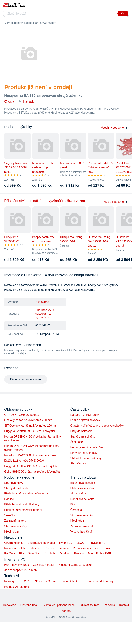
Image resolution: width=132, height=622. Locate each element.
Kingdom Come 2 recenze (75, 564)
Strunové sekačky (15, 526)
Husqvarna (42, 301)
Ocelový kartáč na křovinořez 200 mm (28, 420)
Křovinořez (77, 520)
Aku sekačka (78, 493)
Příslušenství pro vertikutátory (23, 509)
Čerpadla (76, 509)
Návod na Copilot (46, 581)
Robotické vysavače (85, 548)
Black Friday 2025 (99, 553)
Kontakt (124, 605)
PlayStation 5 (97, 542)
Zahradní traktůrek (82, 526)
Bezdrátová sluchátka (41, 542)
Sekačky (9, 515)
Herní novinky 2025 (16, 564)
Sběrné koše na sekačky (85, 458)
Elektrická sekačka (82, 488)
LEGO (80, 542)
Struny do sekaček (16, 488)
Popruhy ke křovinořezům (86, 447)
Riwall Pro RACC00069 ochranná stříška (30, 455)
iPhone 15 (65, 542)
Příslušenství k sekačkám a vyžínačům (31, 22)
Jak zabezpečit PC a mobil (21, 570)
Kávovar (49, 548)
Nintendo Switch (14, 548)
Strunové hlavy (13, 482)
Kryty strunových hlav (84, 452)
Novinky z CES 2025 (17, 581)
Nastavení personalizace (59, 605)
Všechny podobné (114, 127)
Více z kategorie (115, 201)
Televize (34, 548)
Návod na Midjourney (99, 581)
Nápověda (9, 605)
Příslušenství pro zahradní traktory (26, 493)
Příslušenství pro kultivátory (21, 504)
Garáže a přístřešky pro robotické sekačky (97, 425)
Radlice (9, 499)
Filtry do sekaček (81, 431)
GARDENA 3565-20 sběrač (21, 414)
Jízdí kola (49, 553)
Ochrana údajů (29, 605)
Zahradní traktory (15, 520)
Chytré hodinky (13, 542)
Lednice (64, 548)
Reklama (109, 605)
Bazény (79, 553)
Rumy (106, 548)
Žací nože (76, 441)
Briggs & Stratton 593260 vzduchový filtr (29, 431)
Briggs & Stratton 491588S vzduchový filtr (30, 466)
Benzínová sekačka (82, 482)
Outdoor (64, 553)
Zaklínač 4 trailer (43, 564)
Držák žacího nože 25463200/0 (24, 460)
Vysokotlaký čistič (81, 531)
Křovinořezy (11, 531)
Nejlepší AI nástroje (16, 586)
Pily (72, 504)
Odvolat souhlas (89, 605)
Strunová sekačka (81, 515)
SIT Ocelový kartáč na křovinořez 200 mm (31, 425)
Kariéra (66, 610)
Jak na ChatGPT (71, 581)
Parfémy (9, 553)
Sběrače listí (78, 463)
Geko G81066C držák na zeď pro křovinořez (32, 471)
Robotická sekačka (82, 499)
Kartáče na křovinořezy (85, 414)
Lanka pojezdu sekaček (85, 420)
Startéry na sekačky (83, 436)
